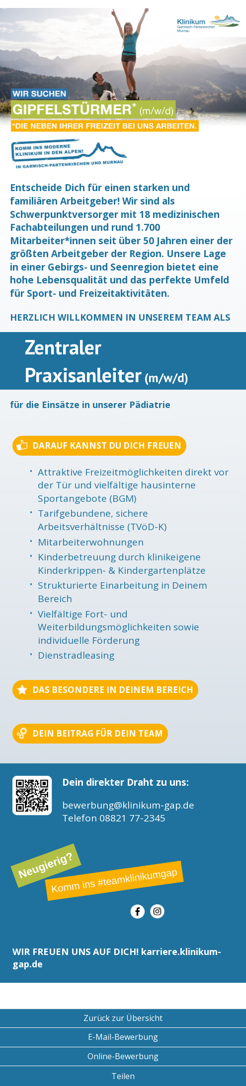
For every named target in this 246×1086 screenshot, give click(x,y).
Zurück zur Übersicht (123, 1018)
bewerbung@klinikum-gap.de (128, 805)
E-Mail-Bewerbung (123, 1036)
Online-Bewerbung (123, 1056)
